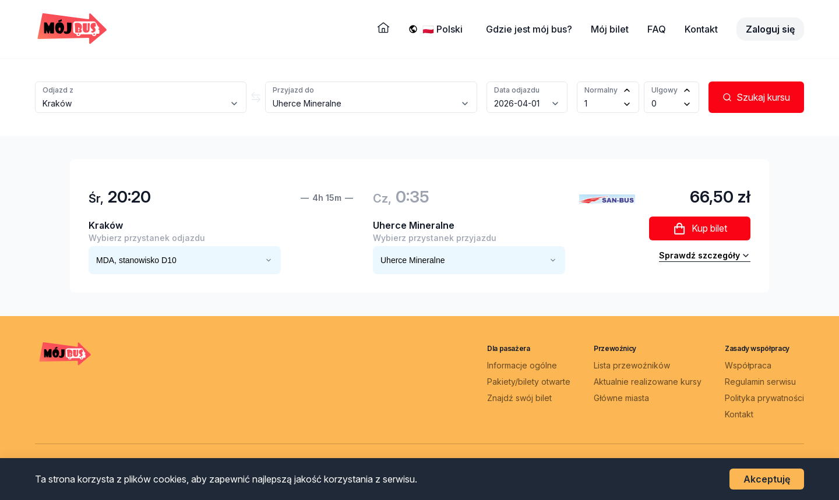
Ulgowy (664, 90)
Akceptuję (766, 479)
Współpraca (748, 365)
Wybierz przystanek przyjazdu (434, 238)
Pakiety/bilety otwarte (528, 381)
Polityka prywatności (764, 398)
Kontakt (701, 29)
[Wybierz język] (444, 29)
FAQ (656, 29)
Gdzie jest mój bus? (529, 29)
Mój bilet (610, 29)
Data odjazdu (517, 90)
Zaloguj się (770, 29)
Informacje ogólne (522, 365)
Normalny (601, 90)
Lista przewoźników (632, 365)
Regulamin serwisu (760, 381)
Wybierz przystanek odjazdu (147, 238)
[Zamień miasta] (255, 97)
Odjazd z (58, 90)
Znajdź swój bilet (519, 398)
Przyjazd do (293, 90)
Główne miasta (621, 398)
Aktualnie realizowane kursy (647, 381)
